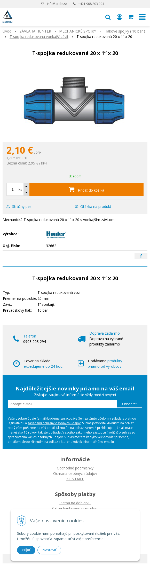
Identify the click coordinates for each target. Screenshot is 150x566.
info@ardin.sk (57, 4)
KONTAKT (75, 478)
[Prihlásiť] (119, 17)
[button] (108, 17)
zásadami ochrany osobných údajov (54, 423)
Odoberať (129, 404)
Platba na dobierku (75, 502)
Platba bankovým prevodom (75, 508)
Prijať (26, 550)
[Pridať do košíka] (86, 189)
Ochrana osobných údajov (75, 473)
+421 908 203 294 (91, 4)
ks (20, 189)
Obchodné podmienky (75, 468)
